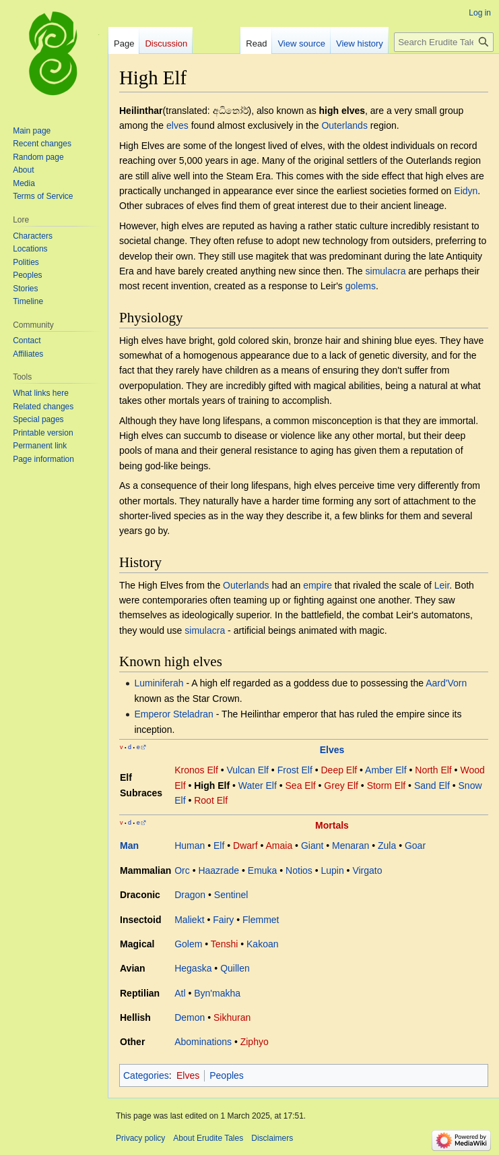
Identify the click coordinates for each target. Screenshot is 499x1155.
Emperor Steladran (173, 714)
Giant (312, 845)
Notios (299, 870)
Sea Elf (301, 785)
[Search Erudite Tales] (444, 42)
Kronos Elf (196, 770)
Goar (415, 845)
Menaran (350, 845)
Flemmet (260, 919)
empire (317, 585)
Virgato (367, 870)
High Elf (212, 785)
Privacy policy (140, 1138)
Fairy (223, 919)
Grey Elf (341, 785)
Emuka (262, 870)
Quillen (235, 968)
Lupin (332, 870)
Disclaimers (272, 1138)
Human (189, 845)
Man (129, 845)
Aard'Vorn (446, 683)
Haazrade (218, 870)
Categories (146, 1075)
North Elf (433, 770)
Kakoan (262, 944)
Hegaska (192, 968)
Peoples (226, 1075)
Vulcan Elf (247, 770)
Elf (218, 845)
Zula (387, 845)
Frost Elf (294, 770)
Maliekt (189, 919)
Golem (188, 944)
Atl (179, 993)
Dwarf (245, 845)
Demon (189, 1017)
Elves (332, 749)
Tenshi (224, 944)
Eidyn (465, 190)
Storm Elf (386, 785)
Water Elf (257, 785)
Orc (182, 870)
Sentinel (231, 894)
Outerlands (344, 125)
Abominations (203, 1041)
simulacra (386, 271)
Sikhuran (232, 1017)
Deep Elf (339, 770)
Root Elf (211, 800)
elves (177, 125)
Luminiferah (158, 683)
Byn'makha (217, 993)
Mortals (332, 825)
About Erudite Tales (208, 1138)
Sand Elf (432, 785)
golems (360, 285)
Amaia (279, 845)
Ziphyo (254, 1041)
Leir (442, 585)
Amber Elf (385, 770)
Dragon (189, 894)
